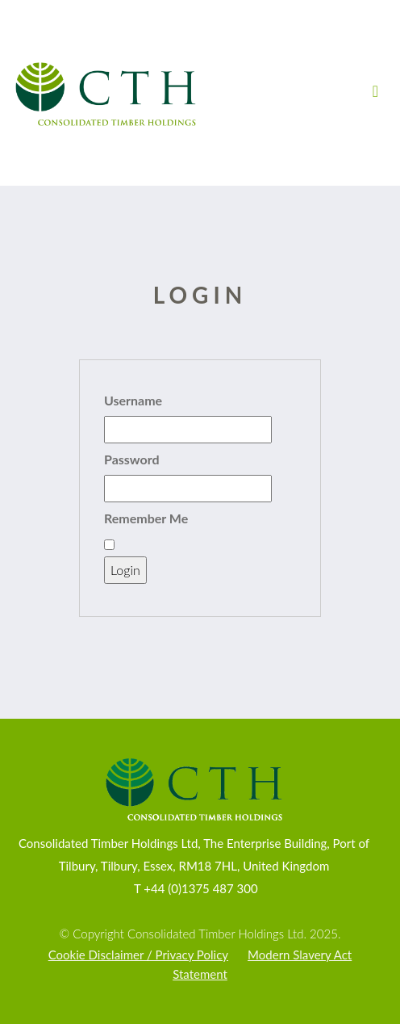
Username (133, 400)
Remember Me (146, 518)
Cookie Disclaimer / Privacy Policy (138, 954)
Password (132, 459)
